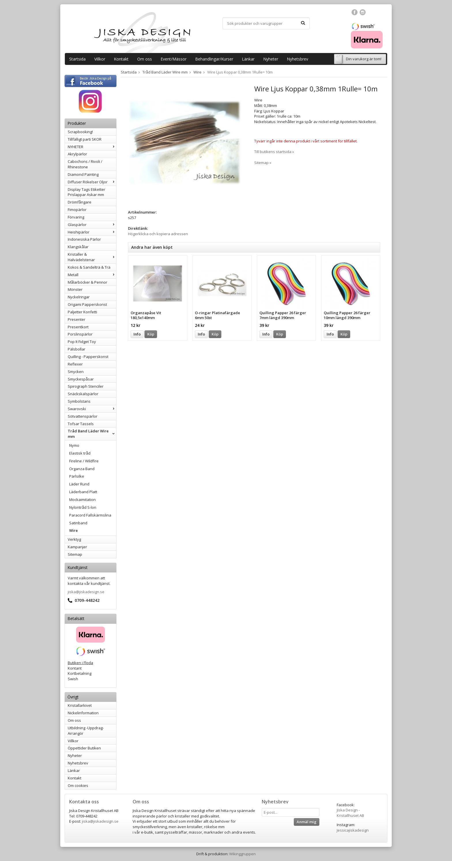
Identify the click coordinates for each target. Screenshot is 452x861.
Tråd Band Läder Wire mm (92, 433)
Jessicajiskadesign (353, 830)
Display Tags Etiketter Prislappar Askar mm (86, 192)
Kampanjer (77, 546)
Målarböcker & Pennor (87, 282)
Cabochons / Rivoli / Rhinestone (85, 164)
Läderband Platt (83, 491)
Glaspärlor (92, 224)
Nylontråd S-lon (82, 507)
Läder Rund (79, 484)
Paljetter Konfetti (82, 311)
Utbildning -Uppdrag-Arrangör (86, 730)
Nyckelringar (79, 296)
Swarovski (92, 408)
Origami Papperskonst (87, 304)
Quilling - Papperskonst (88, 356)
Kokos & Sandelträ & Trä (89, 267)
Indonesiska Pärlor (84, 239)
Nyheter (270, 59)
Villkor (99, 59)
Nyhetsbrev (297, 59)
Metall (92, 274)
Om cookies (78, 785)
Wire (73, 530)
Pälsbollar (76, 349)
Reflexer (75, 364)
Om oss (144, 59)
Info (137, 334)
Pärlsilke (76, 476)
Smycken (76, 371)
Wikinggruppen (242, 853)
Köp (150, 334)
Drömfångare (79, 202)
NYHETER (92, 146)
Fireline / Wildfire (84, 461)
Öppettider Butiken (84, 748)
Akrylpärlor (77, 154)
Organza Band (82, 468)
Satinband (78, 522)
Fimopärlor (77, 209)
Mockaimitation (82, 499)
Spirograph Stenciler (85, 386)
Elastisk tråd (80, 453)
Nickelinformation (83, 712)
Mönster (75, 289)
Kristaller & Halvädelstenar (92, 257)
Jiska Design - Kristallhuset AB (350, 812)
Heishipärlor (92, 232)
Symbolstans (79, 401)
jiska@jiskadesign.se (86, 591)
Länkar (248, 59)
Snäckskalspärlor (83, 393)
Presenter (76, 319)
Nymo (74, 445)
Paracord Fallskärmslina (90, 515)
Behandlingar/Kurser (214, 59)
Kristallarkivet (80, 705)
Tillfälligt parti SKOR (84, 139)
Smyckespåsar (81, 379)
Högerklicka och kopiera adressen (158, 233)
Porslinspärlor (80, 334)
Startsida (77, 59)
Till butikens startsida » (274, 151)
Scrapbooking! (80, 131)
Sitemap (75, 554)
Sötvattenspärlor (82, 416)
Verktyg (74, 539)
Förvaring (76, 217)
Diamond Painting (83, 174)
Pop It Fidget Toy (82, 341)
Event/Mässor (174, 59)
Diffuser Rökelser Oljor (92, 181)
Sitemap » (262, 162)
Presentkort (78, 326)
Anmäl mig (307, 821)
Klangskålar (78, 246)
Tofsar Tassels (81, 423)
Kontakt (121, 59)
